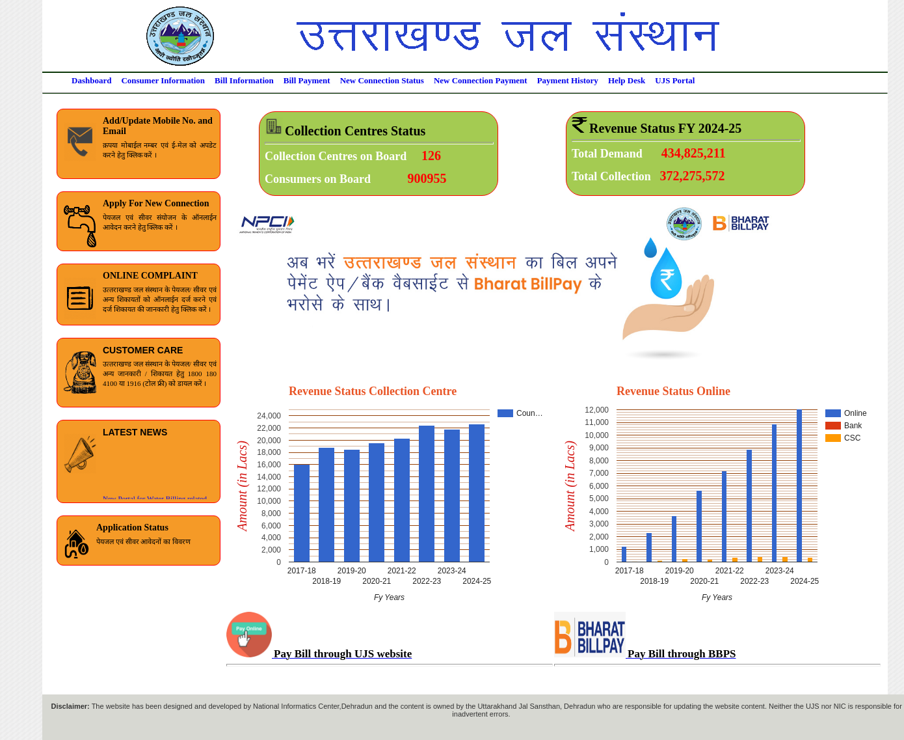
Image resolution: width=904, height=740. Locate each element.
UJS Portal (675, 80)
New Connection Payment (480, 80)
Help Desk (626, 80)
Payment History (567, 80)
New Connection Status (382, 80)
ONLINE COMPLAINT (150, 276)
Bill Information (244, 80)
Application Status (132, 527)
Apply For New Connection (156, 203)
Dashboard (91, 80)
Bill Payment (307, 80)
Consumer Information (163, 80)
